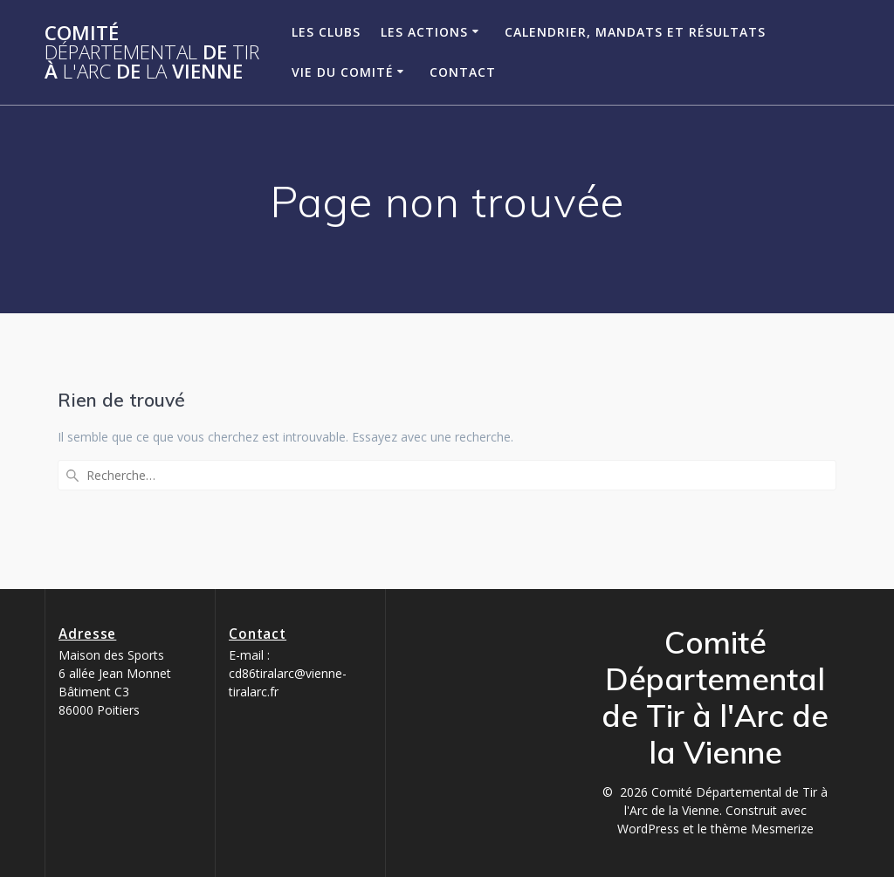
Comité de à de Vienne (152, 53)
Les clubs (326, 32)
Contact (463, 72)
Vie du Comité (343, 72)
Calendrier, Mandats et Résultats (635, 32)
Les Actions (424, 32)
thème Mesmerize (762, 828)
